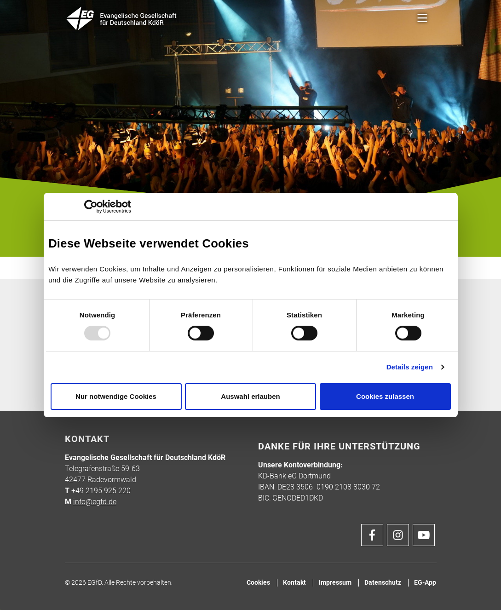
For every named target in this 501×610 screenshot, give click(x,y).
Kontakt (294, 583)
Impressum (335, 583)
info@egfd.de (94, 501)
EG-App (425, 583)
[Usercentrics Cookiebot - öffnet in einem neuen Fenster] (91, 206)
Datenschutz (382, 583)
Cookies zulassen (385, 396)
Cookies (258, 583)
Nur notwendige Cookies (115, 396)
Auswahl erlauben (250, 396)
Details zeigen (409, 367)
